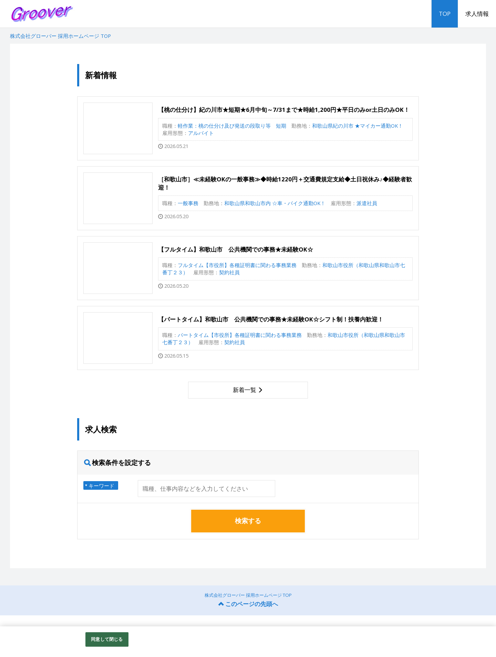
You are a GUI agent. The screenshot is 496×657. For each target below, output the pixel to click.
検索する (248, 520)
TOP (445, 14)
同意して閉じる (107, 639)
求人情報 (477, 14)
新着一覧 (244, 390)
